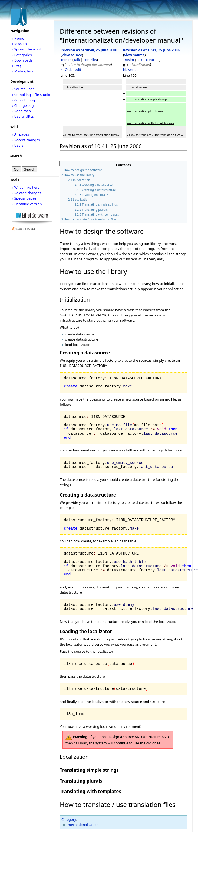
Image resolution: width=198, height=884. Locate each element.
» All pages (20, 134)
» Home (18, 38)
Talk (77, 59)
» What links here (25, 187)
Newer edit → (134, 69)
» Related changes (26, 192)
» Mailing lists (23, 71)
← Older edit (71, 69)
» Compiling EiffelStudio (31, 94)
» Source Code (23, 89)
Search (16, 155)
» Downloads (22, 60)
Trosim (66, 59)
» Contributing (23, 100)
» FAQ (16, 65)
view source (72, 54)
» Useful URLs (23, 116)
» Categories (22, 54)
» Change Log (23, 105)
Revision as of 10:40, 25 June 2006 (89, 49)
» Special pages (24, 198)
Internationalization (83, 824)
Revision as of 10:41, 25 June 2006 (151, 49)
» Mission (19, 43)
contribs (90, 59)
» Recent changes (26, 139)
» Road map (21, 110)
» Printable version (27, 203)
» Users (18, 145)
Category (68, 819)
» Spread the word (26, 49)
